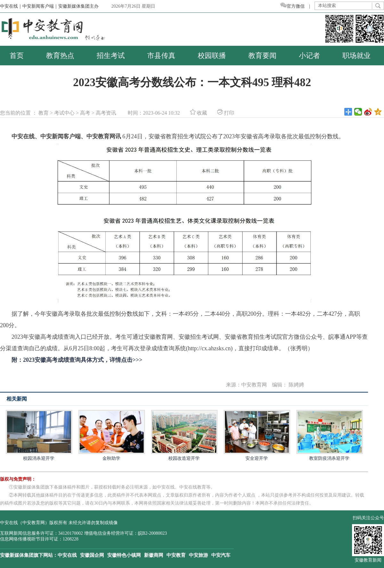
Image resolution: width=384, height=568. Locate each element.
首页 (17, 56)
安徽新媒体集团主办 (78, 6)
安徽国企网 (92, 555)
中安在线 (67, 555)
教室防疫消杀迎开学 (329, 435)
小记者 (309, 56)
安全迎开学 (257, 435)
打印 (225, 113)
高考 (85, 113)
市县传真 (161, 56)
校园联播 (212, 56)
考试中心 (64, 113)
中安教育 (176, 555)
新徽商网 (153, 555)
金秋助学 (111, 435)
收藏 (198, 113)
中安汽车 (220, 555)
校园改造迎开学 (184, 435)
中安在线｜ (11, 6)
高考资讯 (106, 113)
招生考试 (111, 56)
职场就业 (356, 56)
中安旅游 (198, 555)
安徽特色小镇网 (124, 555)
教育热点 (60, 56)
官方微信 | (297, 6)
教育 (43, 113)
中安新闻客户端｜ (40, 6)
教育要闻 (262, 56)
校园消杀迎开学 (39, 435)
